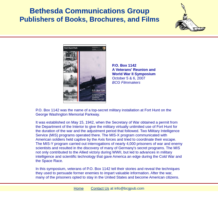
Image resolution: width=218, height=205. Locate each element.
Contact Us (100, 188)
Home (79, 188)
